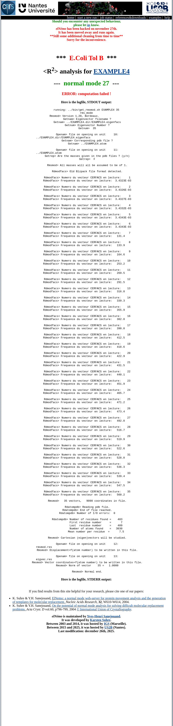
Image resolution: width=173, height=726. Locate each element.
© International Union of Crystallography (104, 702)
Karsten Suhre (100, 713)
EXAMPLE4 (112, 71)
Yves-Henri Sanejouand (103, 709)
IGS (107, 716)
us (88, 25)
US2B (108, 720)
